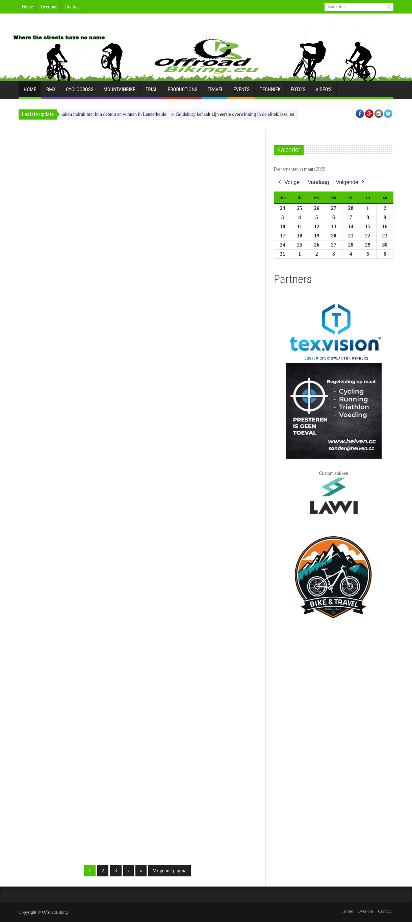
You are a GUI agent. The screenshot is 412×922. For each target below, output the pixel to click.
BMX (51, 92)
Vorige (288, 182)
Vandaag (318, 182)
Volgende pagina (169, 870)
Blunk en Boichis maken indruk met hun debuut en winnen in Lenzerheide (106, 114)
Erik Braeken (33, 228)
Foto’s (298, 92)
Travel (215, 92)
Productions (182, 92)
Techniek (270, 92)
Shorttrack (76, 133)
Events (241, 92)
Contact (72, 6)
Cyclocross (79, 92)
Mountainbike (119, 92)
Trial (151, 92)
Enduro (150, 133)
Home (27, 6)
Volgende (351, 182)
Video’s (323, 92)
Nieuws (56, 133)
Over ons (49, 6)
